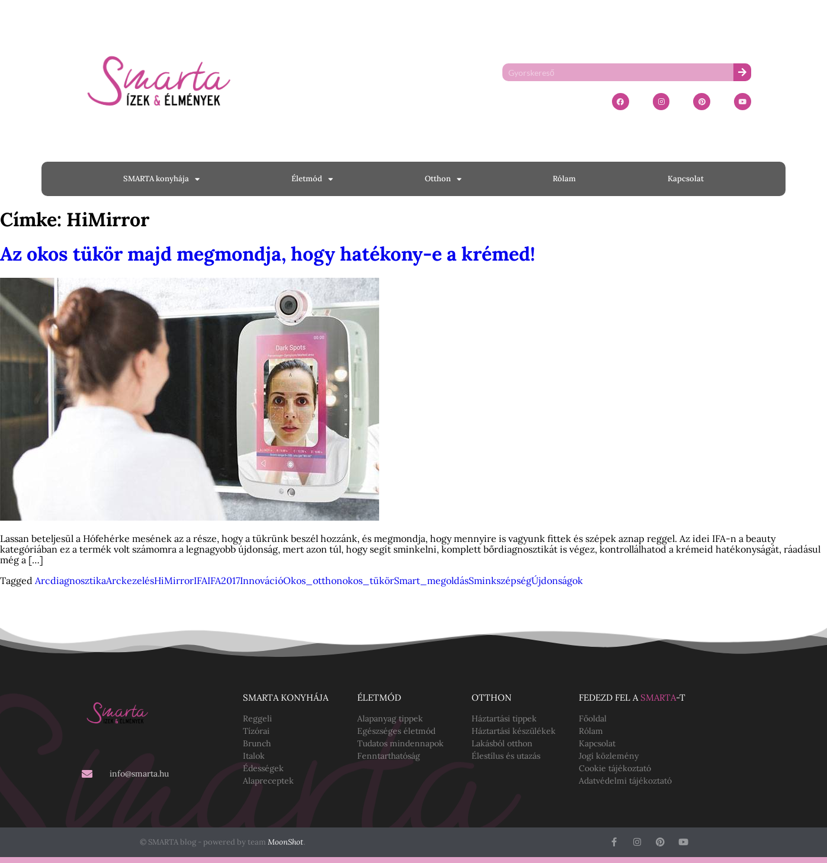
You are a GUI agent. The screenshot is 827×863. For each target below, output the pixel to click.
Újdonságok (557, 580)
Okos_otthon (312, 580)
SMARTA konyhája (161, 179)
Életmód (312, 179)
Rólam (564, 179)
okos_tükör (368, 580)
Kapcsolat (686, 179)
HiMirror (174, 580)
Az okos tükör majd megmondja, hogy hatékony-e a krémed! (267, 254)
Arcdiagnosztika (70, 580)
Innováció (261, 580)
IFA (200, 580)
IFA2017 (223, 580)
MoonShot (285, 842)
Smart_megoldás (431, 580)
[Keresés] (742, 72)
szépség (513, 580)
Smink (482, 580)
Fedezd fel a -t (632, 697)
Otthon (443, 179)
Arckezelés (130, 580)
